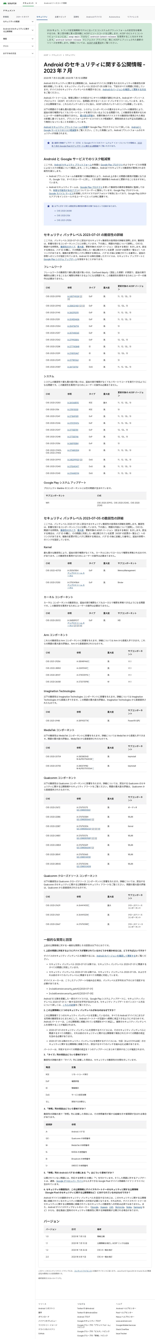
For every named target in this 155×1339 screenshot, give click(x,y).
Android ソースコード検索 (55, 3)
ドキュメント (9, 10)
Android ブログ (83, 1317)
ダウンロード (43, 1317)
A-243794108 (73, 296)
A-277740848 (73, 346)
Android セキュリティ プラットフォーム (73, 165)
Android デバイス (94, 17)
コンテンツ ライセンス (83, 1271)
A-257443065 (73, 333)
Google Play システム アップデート (60, 259)
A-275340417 (73, 466)
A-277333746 (72, 437)
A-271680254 (73, 450)
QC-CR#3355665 (84, 819)
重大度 (80, 247)
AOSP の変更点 (94, 43)
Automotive (114, 17)
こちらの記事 (69, 1005)
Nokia (129, 1207)
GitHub (41, 1333)
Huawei (103, 1207)
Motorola (119, 1207)
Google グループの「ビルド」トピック (93, 1331)
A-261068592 (73, 403)
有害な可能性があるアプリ (65, 190)
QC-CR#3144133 (84, 857)
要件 (40, 1312)
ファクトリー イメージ (47, 1325)
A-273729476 (73, 423)
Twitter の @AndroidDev (87, 1312)
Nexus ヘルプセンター (125, 1317)
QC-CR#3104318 (84, 866)
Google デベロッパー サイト (69, 1181)
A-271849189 (72, 416)
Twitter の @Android (85, 1308)
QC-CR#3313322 (83, 810)
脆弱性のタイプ (68, 247)
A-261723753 (72, 367)
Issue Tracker (121, 1333)
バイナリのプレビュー (47, 1321)
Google (94, 1207)
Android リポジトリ (46, 1308)
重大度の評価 (86, 115)
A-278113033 (72, 409)
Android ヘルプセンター (126, 1308)
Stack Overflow (122, 1329)
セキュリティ (70, 55)
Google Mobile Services (126, 1325)
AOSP (46, 55)
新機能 (6, 17)
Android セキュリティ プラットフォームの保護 (66, 127)
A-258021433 (73, 306)
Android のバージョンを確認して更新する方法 (124, 89)
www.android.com (124, 1321)
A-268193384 (72, 443)
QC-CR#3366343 (84, 848)
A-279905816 (73, 340)
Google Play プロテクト (112, 165)
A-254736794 (73, 326)
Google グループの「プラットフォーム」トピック (94, 1326)
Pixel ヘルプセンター (124, 1312)
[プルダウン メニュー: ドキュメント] (37, 3)
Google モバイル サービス (61, 193)
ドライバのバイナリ (46, 1329)
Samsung (138, 1207)
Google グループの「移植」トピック (92, 1335)
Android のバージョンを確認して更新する (116, 956)
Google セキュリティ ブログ (89, 1321)
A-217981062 (73, 360)
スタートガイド (22, 17)
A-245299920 (73, 460)
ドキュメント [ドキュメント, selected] (28, 3)
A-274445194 (73, 473)
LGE (111, 1207)
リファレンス (133, 17)
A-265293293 (73, 312)
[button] (15, 21)
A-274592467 (73, 353)
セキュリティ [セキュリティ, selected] (42, 17)
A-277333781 (72, 430)
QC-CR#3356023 (84, 829)
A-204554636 (73, 319)
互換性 (76, 17)
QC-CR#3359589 (84, 838)
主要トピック (60, 17)
